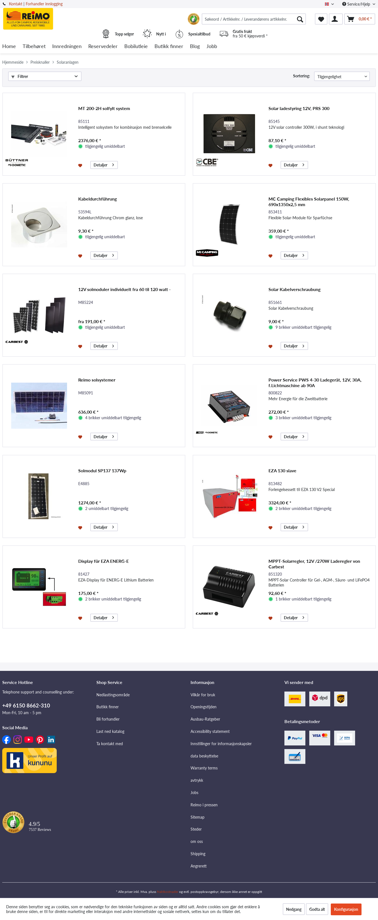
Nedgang (293, 909)
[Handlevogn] (359, 19)
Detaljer (104, 164)
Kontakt (15, 3)
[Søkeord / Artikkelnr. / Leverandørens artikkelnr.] (254, 19)
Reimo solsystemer (96, 379)
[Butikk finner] (168, 46)
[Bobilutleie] (136, 46)
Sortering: (301, 75)
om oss (197, 841)
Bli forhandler (108, 719)
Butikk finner (107, 706)
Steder (196, 829)
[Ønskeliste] (321, 19)
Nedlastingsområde (113, 694)
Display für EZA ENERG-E (103, 561)
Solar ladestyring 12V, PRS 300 (298, 108)
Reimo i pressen (204, 804)
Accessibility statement (210, 731)
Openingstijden (204, 706)
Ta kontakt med (109, 743)
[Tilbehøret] (34, 46)
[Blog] (195, 46)
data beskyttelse (204, 756)
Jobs (194, 792)
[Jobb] (211, 46)
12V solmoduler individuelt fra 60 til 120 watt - (124, 289)
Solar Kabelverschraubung (294, 289)
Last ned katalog (110, 731)
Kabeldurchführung (97, 198)
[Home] (9, 46)
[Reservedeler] (103, 46)
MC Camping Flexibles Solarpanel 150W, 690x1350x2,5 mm (308, 201)
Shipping (198, 853)
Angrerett (199, 866)
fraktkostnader (167, 892)
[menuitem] (254, 19)
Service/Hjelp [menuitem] (356, 4)
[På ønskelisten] (81, 165)
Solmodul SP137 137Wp (102, 470)
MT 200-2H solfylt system (104, 108)
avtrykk (197, 780)
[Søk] (300, 19)
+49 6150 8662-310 (26, 705)
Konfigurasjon (346, 909)
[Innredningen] (67, 46)
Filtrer (19, 76)
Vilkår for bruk (203, 694)
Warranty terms (204, 768)
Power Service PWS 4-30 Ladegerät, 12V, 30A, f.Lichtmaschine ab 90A (315, 382)
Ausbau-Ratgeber (205, 719)
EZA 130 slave (282, 470)
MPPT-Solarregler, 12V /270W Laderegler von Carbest (314, 563)
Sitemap (198, 817)
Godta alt (317, 909)
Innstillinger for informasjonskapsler (221, 743)
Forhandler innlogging (44, 3)
